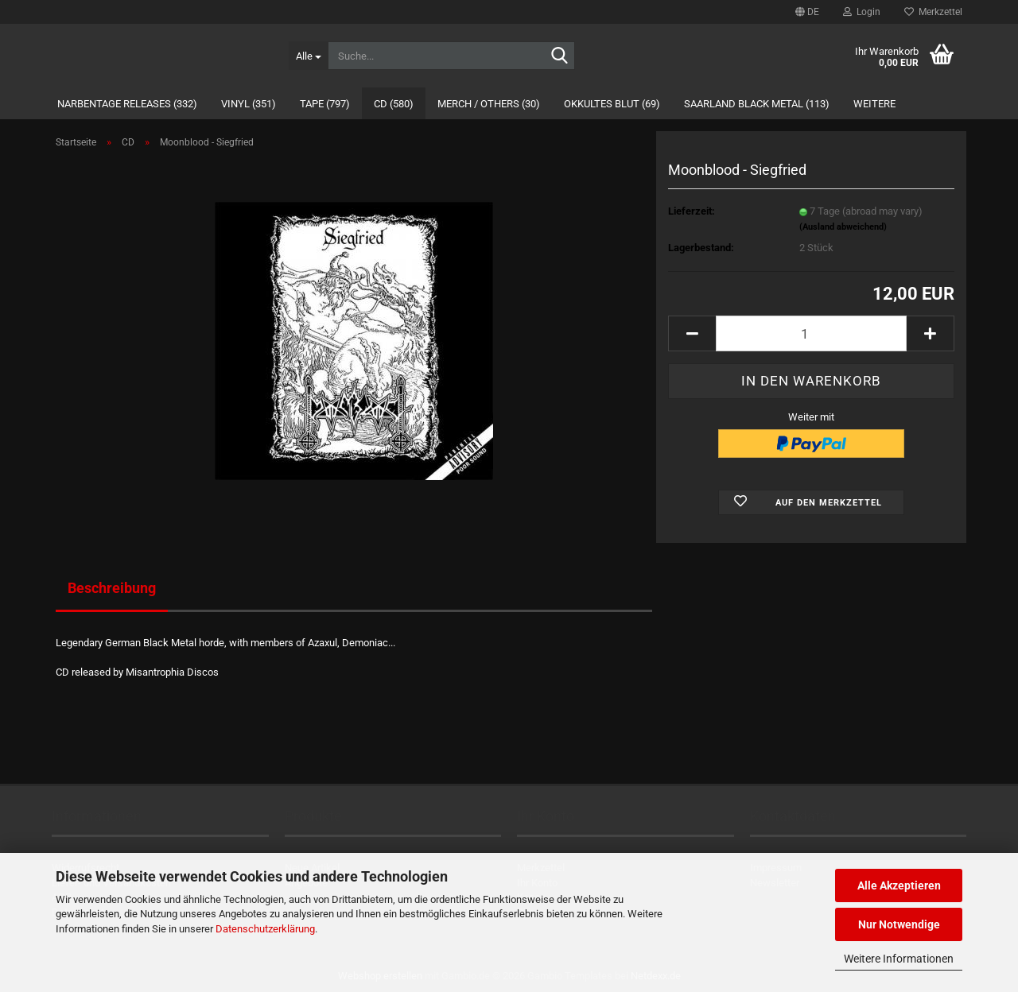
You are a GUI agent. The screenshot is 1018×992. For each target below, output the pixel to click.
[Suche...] (308, 55)
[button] (807, 12)
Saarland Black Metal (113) (757, 104)
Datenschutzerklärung (265, 929)
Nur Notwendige (899, 924)
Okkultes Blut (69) (612, 104)
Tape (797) (325, 104)
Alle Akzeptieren (899, 885)
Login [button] (861, 11)
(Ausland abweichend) (843, 227)
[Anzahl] (811, 333)
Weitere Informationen (899, 958)
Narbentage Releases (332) (127, 104)
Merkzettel (933, 11)
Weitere (874, 104)
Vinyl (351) (248, 104)
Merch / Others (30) (488, 104)
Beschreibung (112, 587)
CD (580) (394, 104)
